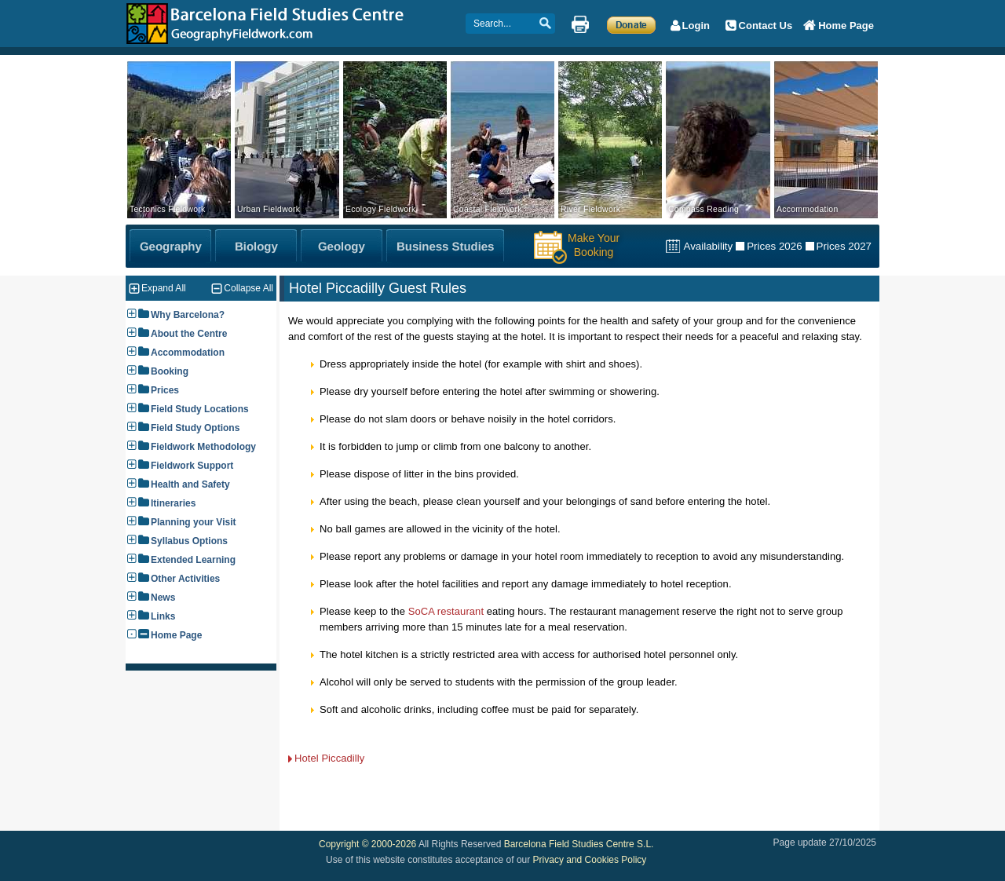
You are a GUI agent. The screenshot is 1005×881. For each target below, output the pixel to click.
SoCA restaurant (446, 611)
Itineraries (173, 503)
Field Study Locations (200, 409)
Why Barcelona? (188, 314)
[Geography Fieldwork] (170, 246)
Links (163, 616)
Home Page (176, 635)
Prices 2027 (844, 246)
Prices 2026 (774, 246)
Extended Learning (193, 559)
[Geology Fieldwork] (341, 246)
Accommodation (188, 352)
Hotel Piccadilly (329, 758)
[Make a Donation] (631, 24)
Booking (169, 371)
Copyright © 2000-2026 (367, 844)
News (163, 597)
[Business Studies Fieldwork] (445, 246)
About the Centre (189, 333)
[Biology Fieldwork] (256, 246)
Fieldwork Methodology (203, 446)
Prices (165, 390)
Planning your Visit (193, 522)
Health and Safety (190, 484)
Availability (708, 246)
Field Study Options (195, 427)
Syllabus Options (189, 541)
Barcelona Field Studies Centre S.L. (579, 844)
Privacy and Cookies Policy (590, 859)
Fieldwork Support (192, 465)
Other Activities (185, 578)
